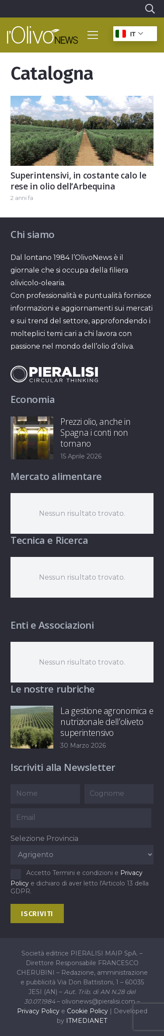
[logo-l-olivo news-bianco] (42, 35)
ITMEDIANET (86, 1021)
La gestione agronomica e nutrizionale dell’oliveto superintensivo (106, 721)
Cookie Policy (87, 1011)
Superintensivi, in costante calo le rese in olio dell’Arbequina (78, 180)
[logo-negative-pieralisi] (54, 374)
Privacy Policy (38, 1011)
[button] (149, 9)
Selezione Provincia (44, 838)
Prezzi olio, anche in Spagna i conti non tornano (95, 432)
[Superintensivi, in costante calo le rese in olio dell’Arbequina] (82, 102)
